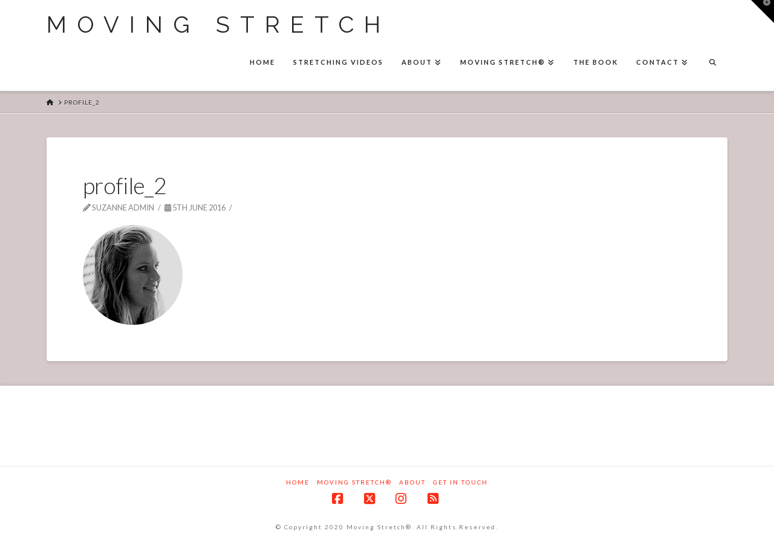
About (412, 482)
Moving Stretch (219, 24)
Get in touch (460, 482)
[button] (762, 11)
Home (298, 482)
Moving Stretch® (354, 482)
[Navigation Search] (712, 63)
